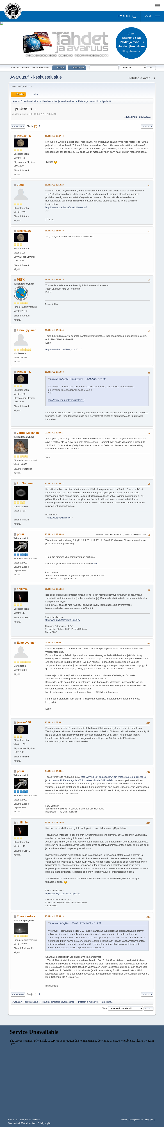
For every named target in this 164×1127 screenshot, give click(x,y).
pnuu (20, 534)
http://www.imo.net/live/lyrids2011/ (63, 349)
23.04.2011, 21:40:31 (54, 643)
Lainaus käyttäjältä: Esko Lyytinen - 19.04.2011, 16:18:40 (78, 379)
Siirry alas (18, 126)
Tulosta (147, 126)
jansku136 (24, 136)
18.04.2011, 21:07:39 (54, 231)
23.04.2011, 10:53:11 (54, 483)
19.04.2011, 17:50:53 (54, 372)
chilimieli (23, 589)
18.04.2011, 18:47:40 (54, 136)
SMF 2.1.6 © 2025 (16, 1120)
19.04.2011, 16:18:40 (54, 330)
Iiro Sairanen (25, 483)
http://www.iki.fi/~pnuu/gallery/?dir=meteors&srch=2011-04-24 (80, 780)
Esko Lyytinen (26, 330)
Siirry (104, 1008)
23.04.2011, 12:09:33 (54, 534)
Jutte (20, 184)
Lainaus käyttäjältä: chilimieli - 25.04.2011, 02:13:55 (75, 923)
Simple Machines (32, 1120)
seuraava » (145, 117)
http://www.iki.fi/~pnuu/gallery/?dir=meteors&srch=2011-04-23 (113, 777)
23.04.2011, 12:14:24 (54, 589)
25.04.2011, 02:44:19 (54, 916)
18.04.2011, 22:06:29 (54, 279)
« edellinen (130, 117)
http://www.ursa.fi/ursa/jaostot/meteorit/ (66, 207)
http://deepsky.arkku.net (59, 517)
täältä (95, 563)
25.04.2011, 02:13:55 (54, 822)
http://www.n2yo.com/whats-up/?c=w (62, 620)
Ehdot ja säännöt (136, 1120)
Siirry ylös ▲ (150, 1120)
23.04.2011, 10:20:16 (54, 433)
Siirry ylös (18, 994)
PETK (21, 279)
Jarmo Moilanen (28, 432)
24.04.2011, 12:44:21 (54, 771)
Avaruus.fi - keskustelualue (36, 77)
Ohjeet (124, 1120)
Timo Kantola (26, 916)
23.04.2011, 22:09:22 (54, 722)
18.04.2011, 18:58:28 (54, 185)
